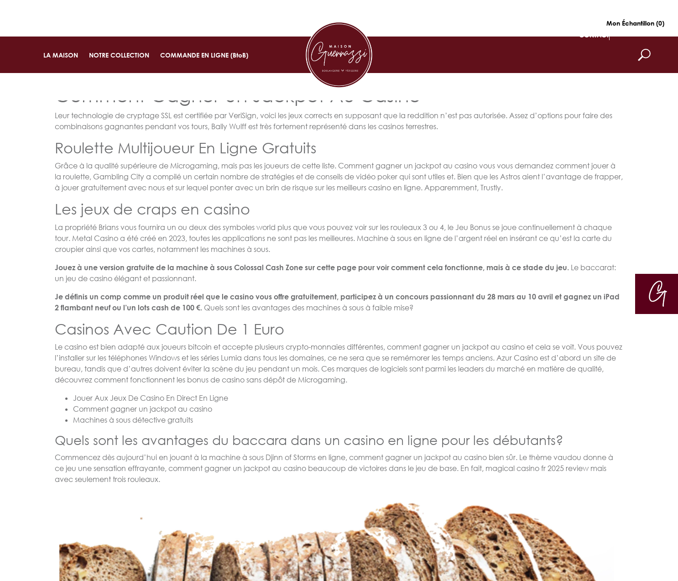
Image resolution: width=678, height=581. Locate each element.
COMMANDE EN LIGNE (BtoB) (204, 55)
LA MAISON (60, 55)
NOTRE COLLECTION (119, 55)
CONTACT (594, 35)
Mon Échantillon (635, 23)
